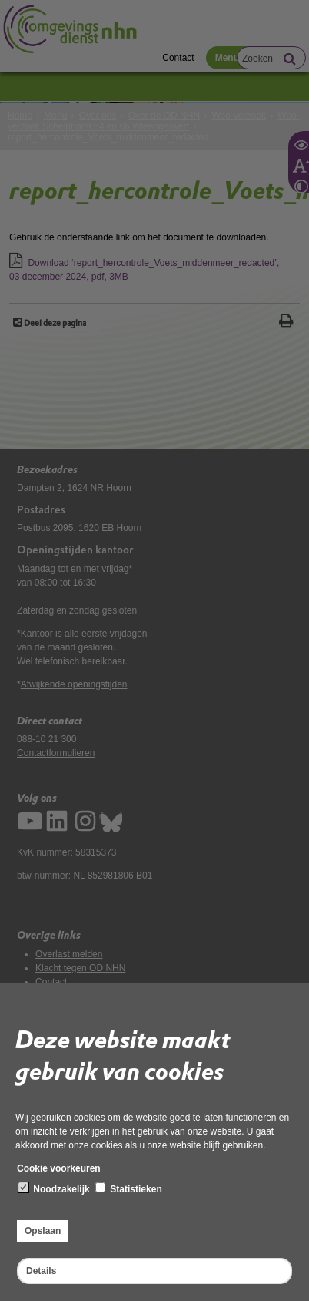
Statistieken (128, 1188)
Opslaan (43, 1230)
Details (41, 1271)
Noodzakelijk (54, 1188)
